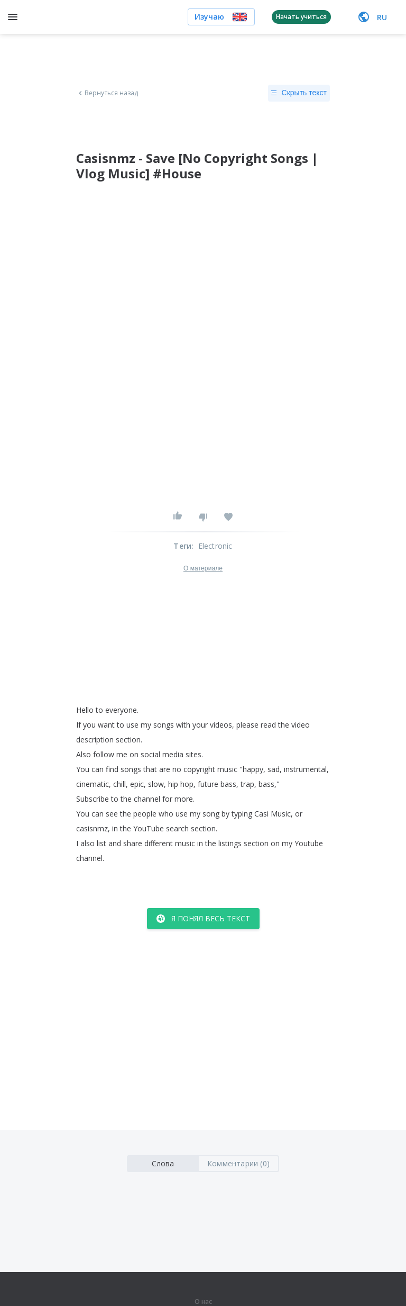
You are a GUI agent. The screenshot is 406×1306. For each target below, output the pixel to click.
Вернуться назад (107, 93)
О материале (203, 568)
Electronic (215, 546)
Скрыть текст (299, 93)
